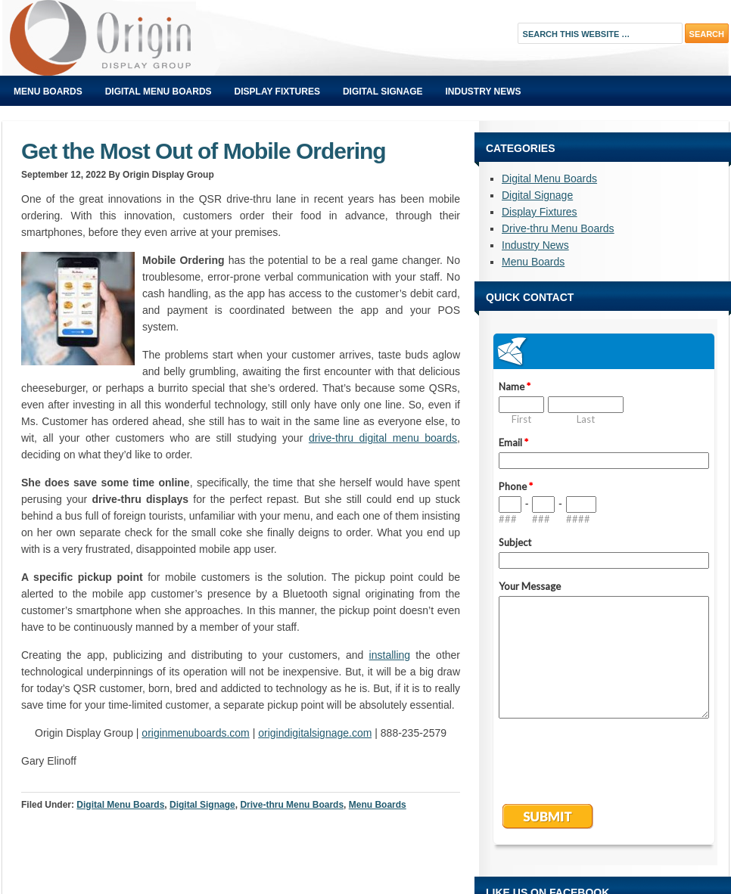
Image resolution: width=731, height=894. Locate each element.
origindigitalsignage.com (315, 733)
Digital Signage (383, 91)
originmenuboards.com (195, 733)
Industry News (483, 91)
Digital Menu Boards (158, 91)
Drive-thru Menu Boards (292, 804)
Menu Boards (48, 91)
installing (389, 655)
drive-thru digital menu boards (383, 438)
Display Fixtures (277, 91)
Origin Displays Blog (172, 38)
